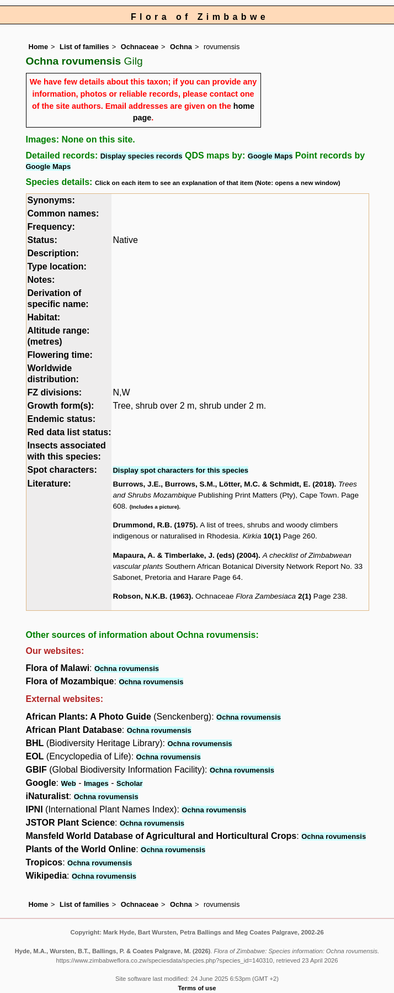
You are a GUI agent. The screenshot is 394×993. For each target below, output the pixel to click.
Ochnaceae (139, 47)
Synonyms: (51, 200)
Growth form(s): (61, 405)
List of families (84, 47)
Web (68, 783)
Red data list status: (69, 432)
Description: (53, 253)
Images (96, 783)
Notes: (41, 279)
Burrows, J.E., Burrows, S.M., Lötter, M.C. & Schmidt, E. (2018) (223, 484)
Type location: (57, 266)
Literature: (49, 483)
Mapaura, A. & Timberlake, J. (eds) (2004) (185, 555)
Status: (42, 240)
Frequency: (51, 226)
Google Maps (270, 156)
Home (39, 47)
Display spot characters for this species (180, 470)
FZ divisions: (55, 392)
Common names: (63, 213)
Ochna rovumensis (126, 668)
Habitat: (44, 317)
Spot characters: (62, 469)
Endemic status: (62, 419)
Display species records (141, 156)
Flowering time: (60, 355)
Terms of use (197, 988)
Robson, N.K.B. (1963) (152, 596)
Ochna (181, 47)
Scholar (129, 783)
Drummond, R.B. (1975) (154, 525)
